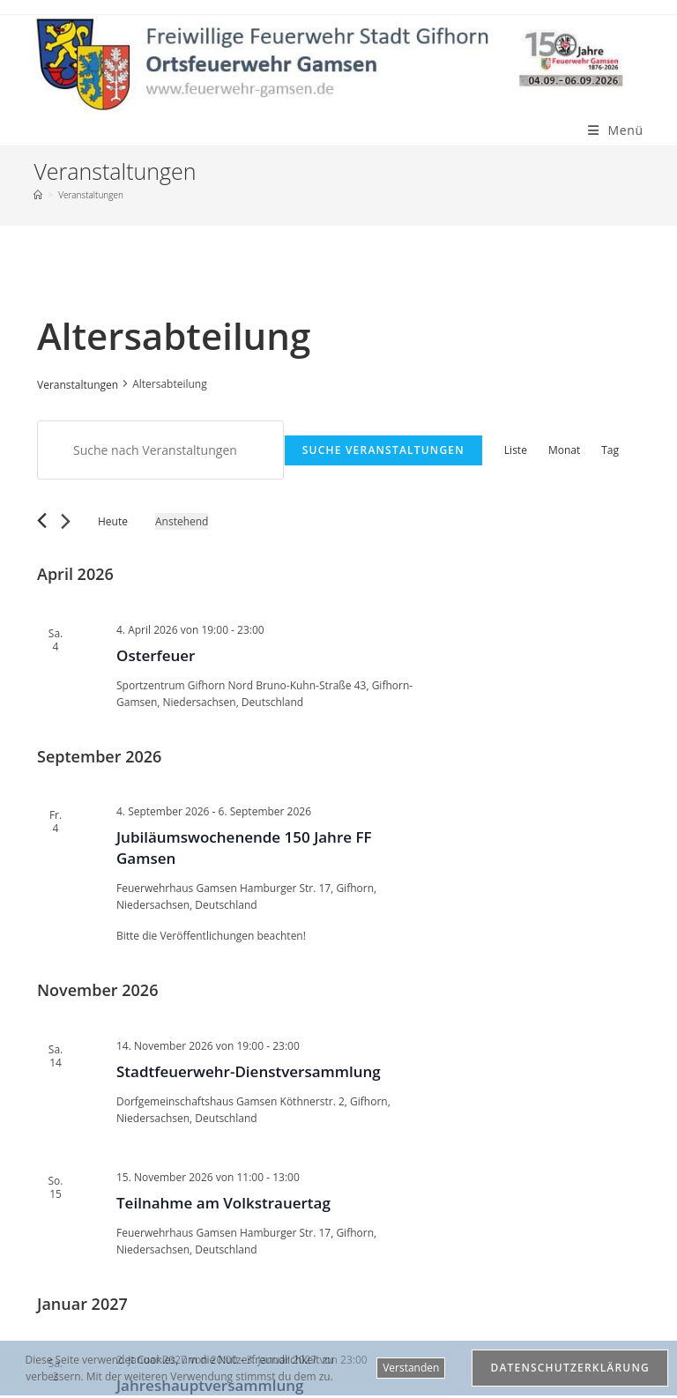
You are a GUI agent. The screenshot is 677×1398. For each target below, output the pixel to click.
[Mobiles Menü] (616, 130)
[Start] (37, 195)
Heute (113, 521)
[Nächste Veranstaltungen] (65, 521)
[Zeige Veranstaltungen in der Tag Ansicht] (610, 450)
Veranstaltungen (90, 195)
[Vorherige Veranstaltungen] (42, 520)
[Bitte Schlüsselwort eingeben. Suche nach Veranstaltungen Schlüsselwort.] (160, 450)
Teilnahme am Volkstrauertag (223, 1203)
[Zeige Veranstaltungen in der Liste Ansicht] (515, 450)
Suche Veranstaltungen (383, 449)
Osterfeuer (155, 655)
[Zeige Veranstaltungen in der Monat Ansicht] (564, 450)
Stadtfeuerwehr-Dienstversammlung (248, 1071)
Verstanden (411, 1367)
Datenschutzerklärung (570, 1367)
